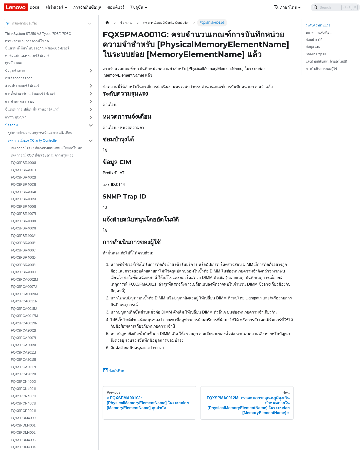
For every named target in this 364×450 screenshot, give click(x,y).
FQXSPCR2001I (23, 411)
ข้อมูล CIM (313, 47)
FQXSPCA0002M (24, 279)
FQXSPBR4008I (23, 221)
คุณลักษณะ (13, 63)
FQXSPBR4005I (23, 199)
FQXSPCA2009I (23, 345)
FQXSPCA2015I (23, 359)
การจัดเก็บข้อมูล (87, 7)
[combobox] (12, 23)
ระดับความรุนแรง (318, 25)
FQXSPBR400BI (23, 243)
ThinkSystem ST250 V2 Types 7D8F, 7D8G (38, 34)
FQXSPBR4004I (23, 192)
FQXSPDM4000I (23, 418)
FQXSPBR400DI (23, 257)
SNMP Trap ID (316, 54)
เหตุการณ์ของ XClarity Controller (33, 140)
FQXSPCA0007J (24, 287)
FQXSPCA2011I (23, 352)
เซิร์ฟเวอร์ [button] (54, 7)
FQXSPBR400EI (23, 265)
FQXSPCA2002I (23, 330)
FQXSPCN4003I (23, 403)
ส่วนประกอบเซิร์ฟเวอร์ (22, 86)
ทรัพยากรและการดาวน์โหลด (27, 41)
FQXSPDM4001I (23, 425)
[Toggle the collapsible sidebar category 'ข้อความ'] (90, 125)
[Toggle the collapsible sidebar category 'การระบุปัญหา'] (90, 117)
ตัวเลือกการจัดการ (19, 78)
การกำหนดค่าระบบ (19, 101)
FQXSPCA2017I (23, 367)
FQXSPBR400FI (23, 272)
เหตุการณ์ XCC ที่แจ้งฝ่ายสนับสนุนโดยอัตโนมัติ (46, 148)
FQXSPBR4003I (23, 184)
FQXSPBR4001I (23, 170)
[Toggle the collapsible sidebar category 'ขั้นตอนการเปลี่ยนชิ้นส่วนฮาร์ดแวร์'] (90, 109)
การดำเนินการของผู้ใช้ (321, 68)
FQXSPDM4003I (23, 440)
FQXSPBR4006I (23, 206)
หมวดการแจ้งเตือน (318, 32)
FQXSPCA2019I (23, 374)
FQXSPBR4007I (23, 214)
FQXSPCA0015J (24, 309)
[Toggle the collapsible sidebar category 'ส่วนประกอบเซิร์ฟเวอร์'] (90, 86)
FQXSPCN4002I (23, 396)
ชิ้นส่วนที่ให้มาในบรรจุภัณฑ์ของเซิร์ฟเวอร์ (37, 48)
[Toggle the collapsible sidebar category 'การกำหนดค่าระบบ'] (90, 102)
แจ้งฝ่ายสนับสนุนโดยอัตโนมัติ (326, 61)
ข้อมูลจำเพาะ (15, 70)
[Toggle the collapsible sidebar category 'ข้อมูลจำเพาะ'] (90, 71)
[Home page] (107, 22)
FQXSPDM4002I (23, 432)
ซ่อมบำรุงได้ (314, 40)
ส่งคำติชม (114, 371)
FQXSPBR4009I (23, 228)
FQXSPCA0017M (24, 316)
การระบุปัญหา (15, 117)
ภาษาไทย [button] (285, 7)
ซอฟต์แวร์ (116, 7)
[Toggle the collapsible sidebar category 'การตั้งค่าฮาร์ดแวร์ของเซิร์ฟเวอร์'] (90, 94)
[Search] (335, 7)
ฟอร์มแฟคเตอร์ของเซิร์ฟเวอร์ (27, 56)
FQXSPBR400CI (23, 250)
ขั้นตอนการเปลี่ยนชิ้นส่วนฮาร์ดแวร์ (32, 109)
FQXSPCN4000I (23, 381)
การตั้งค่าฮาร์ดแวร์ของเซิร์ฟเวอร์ (30, 93)
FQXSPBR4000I (23, 163)
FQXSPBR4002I (23, 177)
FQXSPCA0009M (24, 294)
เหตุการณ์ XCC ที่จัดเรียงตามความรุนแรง (42, 155)
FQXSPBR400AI (23, 236)
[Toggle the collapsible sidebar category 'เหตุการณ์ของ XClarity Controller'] (90, 141)
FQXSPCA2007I (23, 338)
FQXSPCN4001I (23, 389)
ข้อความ (11, 125)
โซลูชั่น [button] (136, 7)
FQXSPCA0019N (24, 323)
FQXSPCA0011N (24, 301)
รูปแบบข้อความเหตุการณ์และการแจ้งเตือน (40, 133)
